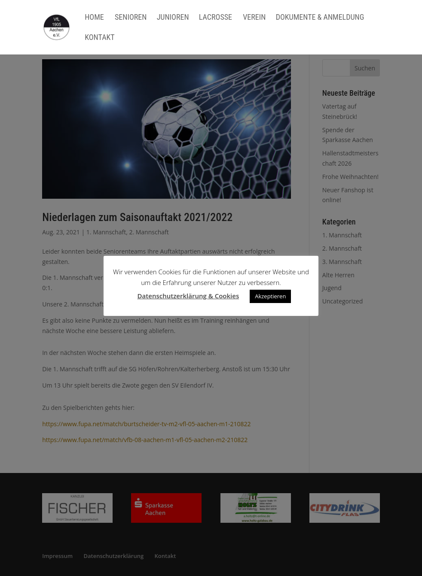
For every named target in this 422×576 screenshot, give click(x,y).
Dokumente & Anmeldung (320, 17)
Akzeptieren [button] (270, 296)
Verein (254, 17)
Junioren (173, 17)
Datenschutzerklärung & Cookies (188, 295)
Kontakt (100, 38)
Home (94, 17)
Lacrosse (215, 17)
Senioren (131, 17)
